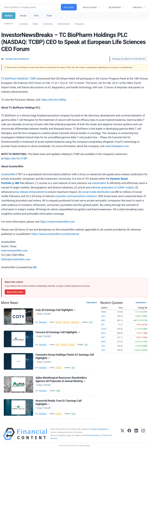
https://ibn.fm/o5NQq (53, 99)
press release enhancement (29, 191)
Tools (49, 15)
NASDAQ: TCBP (27, 78)
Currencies (48, 23)
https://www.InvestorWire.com (57, 221)
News (35, 23)
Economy (67, 322)
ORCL (103, 346)
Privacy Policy (93, 436)
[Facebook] (129, 434)
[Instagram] (143, 434)
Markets (8, 15)
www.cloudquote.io (100, 429)
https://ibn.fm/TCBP (15, 158)
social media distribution (96, 191)
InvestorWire (8, 174)
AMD (103, 320)
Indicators (137, 7)
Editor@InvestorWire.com (15, 259)
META (103, 333)
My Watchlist (115, 7)
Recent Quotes (90, 7)
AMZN (103, 312)
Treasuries (79, 23)
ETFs (36, 15)
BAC (103, 324)
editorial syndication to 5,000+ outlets (112, 187)
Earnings (59, 322)
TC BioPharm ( (9, 78)
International (64, 23)
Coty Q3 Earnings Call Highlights (55, 310)
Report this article (15, 292)
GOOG (104, 329)
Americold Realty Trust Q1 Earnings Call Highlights (58, 403)
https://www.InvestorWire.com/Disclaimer (55, 234)
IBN (35, 267)
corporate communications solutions (76, 196)
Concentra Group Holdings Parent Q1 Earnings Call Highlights (64, 357)
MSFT (103, 337)
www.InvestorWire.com (14, 250)
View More (91, 302)
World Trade (75, 322)
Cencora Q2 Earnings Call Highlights (57, 332)
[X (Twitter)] (122, 434)
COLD (73, 414)
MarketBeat (43, 322)
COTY (91, 322)
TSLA (103, 350)
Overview (23, 23)
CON (73, 368)
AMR (58, 391)
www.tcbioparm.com (117, 146)
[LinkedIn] (136, 434)
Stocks (23, 15)
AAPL (103, 316)
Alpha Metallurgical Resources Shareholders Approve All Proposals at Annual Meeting (61, 380)
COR (86, 345)
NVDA (103, 341)
